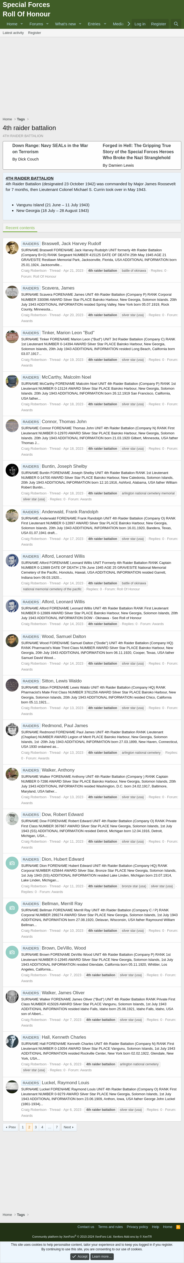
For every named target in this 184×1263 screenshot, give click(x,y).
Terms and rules (110, 1227)
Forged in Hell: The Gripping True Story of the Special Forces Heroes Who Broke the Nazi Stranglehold (138, 151)
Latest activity (13, 33)
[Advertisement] (93, 77)
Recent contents (20, 227)
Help (155, 1227)
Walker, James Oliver (53, 992)
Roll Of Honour (44, 276)
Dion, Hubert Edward (52, 859)
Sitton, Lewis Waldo (51, 680)
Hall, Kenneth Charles (53, 1037)
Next (67, 1127)
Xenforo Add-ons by (132, 1236)
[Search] (176, 24)
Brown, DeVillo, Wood (53, 948)
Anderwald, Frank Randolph (59, 511)
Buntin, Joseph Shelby (54, 466)
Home (12, 24)
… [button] (49, 1127)
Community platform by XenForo (72, 1236)
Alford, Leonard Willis (53, 556)
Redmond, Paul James (54, 725)
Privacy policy (137, 1227)
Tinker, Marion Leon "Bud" (57, 332)
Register (34, 33)
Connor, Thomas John (54, 421)
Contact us (86, 1227)
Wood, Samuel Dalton (53, 636)
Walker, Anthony (48, 770)
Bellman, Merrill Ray (52, 903)
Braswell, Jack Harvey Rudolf (61, 243)
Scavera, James (48, 288)
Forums (36, 24)
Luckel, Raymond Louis (55, 1082)
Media (118, 24)
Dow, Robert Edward (52, 814)
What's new (65, 24)
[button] (21, 24)
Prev (12, 1127)
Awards (27, 321)
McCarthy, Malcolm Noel (56, 377)
